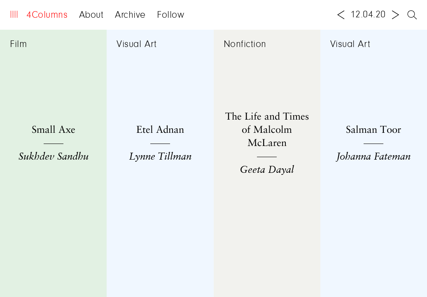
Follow (170, 15)
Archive (130, 15)
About (91, 15)
